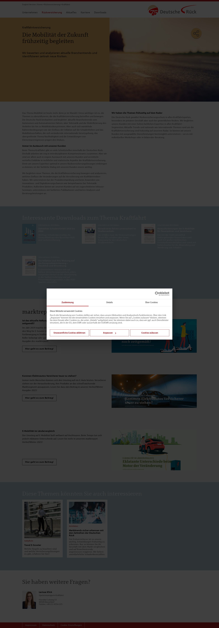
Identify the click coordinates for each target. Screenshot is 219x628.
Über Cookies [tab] (151, 302)
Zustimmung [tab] (68, 302)
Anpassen (109, 332)
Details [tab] (109, 302)
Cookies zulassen (149, 332)
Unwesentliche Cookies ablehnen (69, 332)
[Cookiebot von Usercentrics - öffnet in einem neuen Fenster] (157, 294)
